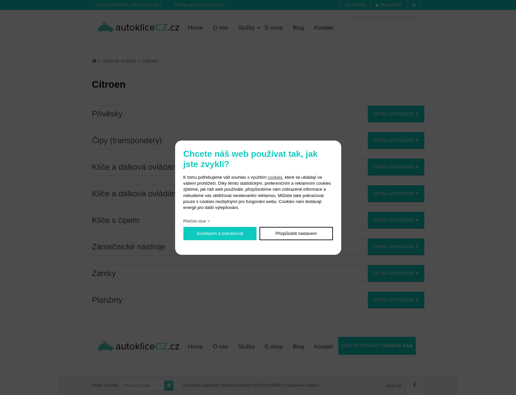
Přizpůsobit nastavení (296, 233)
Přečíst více (194, 221)
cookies (275, 177)
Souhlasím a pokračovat (220, 233)
